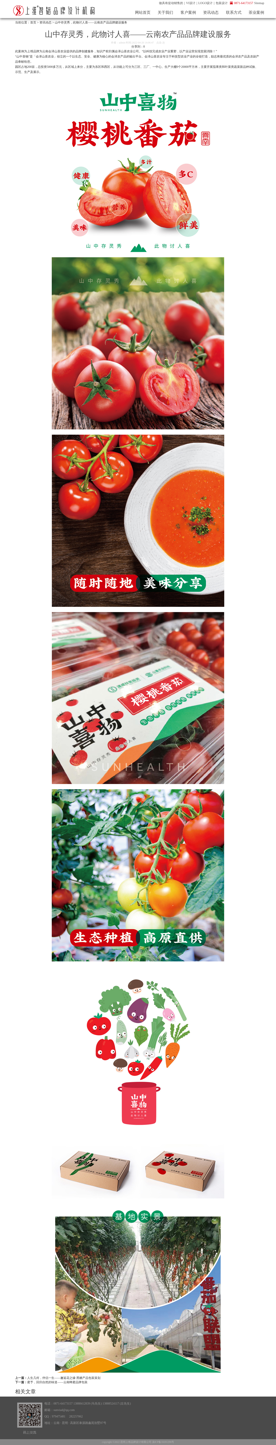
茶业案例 (256, 12)
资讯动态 (211, 12)
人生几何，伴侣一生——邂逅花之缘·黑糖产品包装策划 (63, 1378)
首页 (33, 22)
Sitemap (259, 3)
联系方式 (234, 12)
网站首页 (143, 12)
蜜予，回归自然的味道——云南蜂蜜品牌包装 (57, 1382)
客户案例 (188, 12)
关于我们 (165, 12)
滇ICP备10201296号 (163, 1441)
